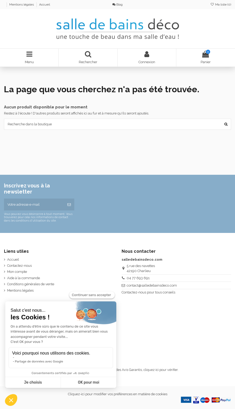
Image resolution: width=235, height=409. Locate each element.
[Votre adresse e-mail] (34, 205)
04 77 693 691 (138, 278)
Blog (117, 4)
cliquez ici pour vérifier (161, 370)
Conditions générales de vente (30, 284)
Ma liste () (220, 4)
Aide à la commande (23, 278)
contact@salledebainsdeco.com (152, 285)
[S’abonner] (69, 205)
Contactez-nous (19, 266)
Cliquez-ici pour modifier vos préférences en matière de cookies (117, 394)
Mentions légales (22, 4)
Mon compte (17, 272)
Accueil (44, 4)
